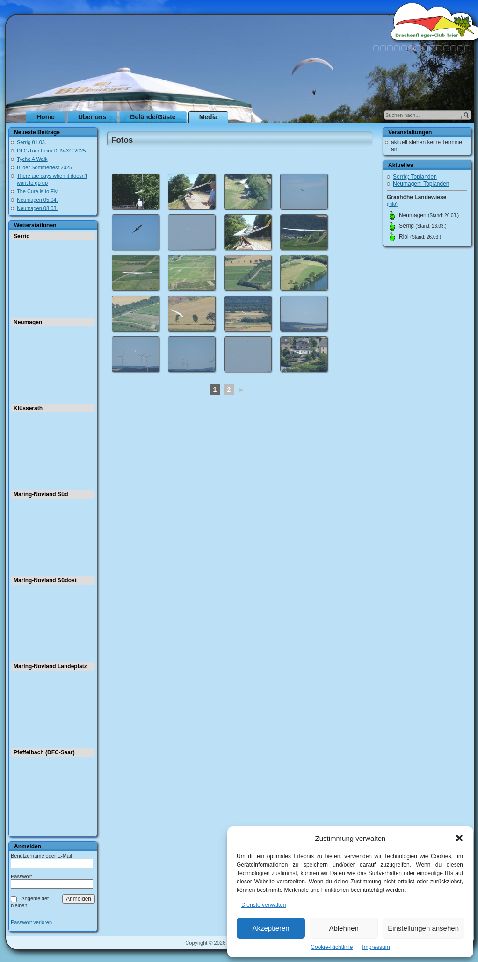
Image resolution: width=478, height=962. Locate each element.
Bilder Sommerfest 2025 (44, 167)
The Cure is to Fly (37, 191)
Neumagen (28, 322)
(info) (392, 204)
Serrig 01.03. (31, 142)
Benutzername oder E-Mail (41, 856)
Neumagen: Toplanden (421, 184)
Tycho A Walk (32, 159)
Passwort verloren (31, 922)
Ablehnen (343, 928)
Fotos (122, 140)
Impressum (376, 947)
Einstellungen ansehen (423, 928)
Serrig (22, 236)
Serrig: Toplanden (415, 177)
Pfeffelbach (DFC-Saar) (44, 752)
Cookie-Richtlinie (332, 947)
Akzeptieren (270, 928)
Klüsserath (28, 408)
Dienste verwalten (263, 905)
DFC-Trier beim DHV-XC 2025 (51, 150)
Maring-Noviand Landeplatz (50, 666)
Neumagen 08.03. (37, 208)
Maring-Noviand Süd (41, 494)
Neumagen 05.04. (37, 200)
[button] (459, 838)
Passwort (21, 876)
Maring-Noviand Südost (45, 580)
